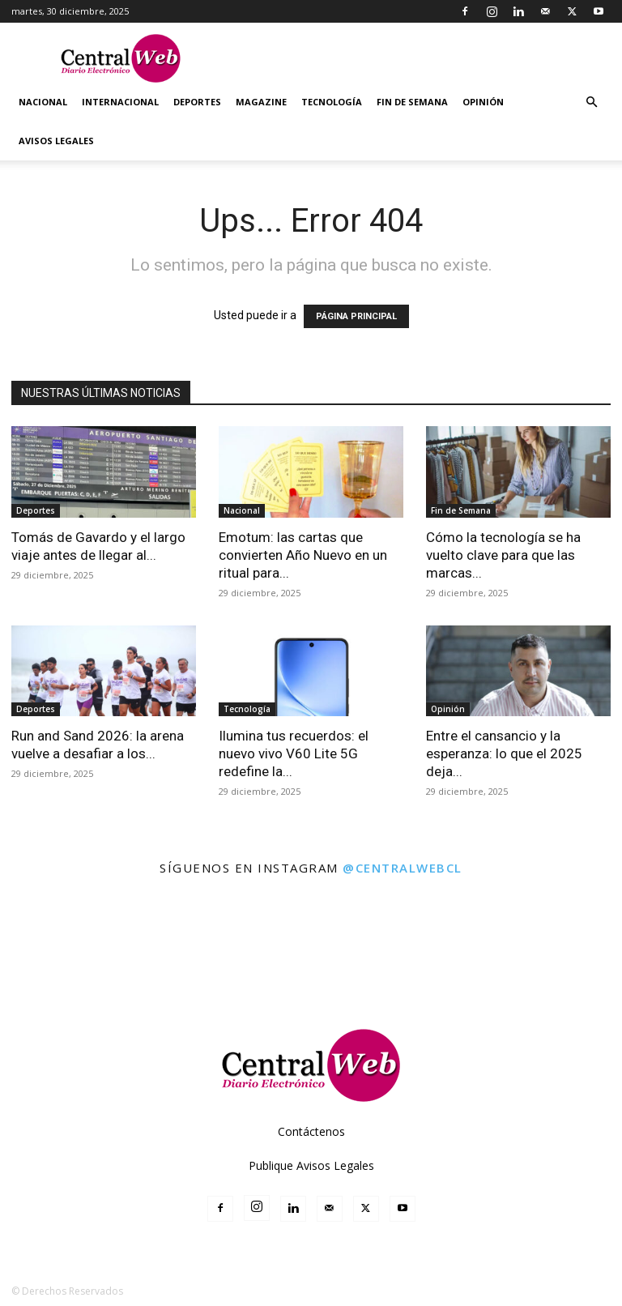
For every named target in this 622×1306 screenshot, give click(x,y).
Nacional (43, 102)
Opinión (483, 102)
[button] (591, 102)
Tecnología (331, 102)
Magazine (261, 102)
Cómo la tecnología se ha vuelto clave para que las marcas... (503, 555)
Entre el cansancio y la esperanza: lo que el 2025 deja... (504, 753)
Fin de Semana (412, 102)
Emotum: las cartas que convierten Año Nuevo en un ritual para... (303, 555)
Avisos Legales (56, 140)
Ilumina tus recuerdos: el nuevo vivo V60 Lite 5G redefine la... (294, 753)
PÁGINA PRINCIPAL (356, 316)
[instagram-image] (37, 925)
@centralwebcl (402, 868)
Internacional (120, 102)
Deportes (197, 102)
